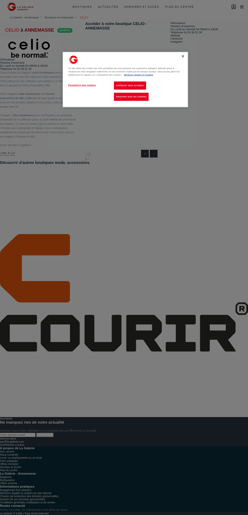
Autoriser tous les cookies (131, 96)
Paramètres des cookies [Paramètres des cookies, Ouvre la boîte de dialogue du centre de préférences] (82, 85)
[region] (125, 79)
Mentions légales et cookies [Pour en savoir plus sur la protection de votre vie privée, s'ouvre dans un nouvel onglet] (138, 75)
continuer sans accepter (130, 85)
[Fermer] (183, 56)
